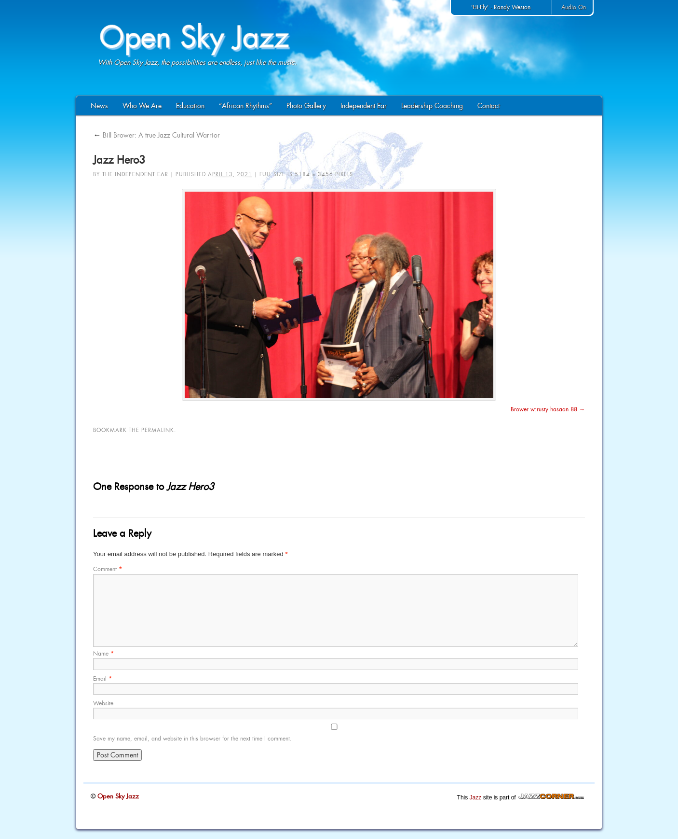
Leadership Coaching (432, 105)
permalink (157, 430)
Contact (488, 105)
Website (103, 703)
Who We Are (142, 105)
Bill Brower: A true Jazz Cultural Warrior (156, 135)
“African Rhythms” (245, 105)
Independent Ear (363, 105)
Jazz (476, 797)
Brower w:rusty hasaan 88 (544, 409)
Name (103, 653)
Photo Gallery (306, 105)
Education (190, 105)
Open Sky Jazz (117, 796)
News (99, 105)
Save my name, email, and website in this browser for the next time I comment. (192, 738)
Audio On (573, 7)
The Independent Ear (135, 174)
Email (102, 679)
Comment (107, 569)
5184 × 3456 (314, 174)
